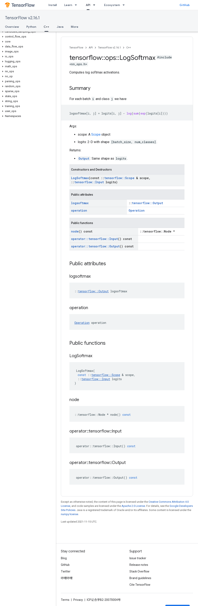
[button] (27, 31)
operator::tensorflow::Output (95, 246)
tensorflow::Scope (119, 178)
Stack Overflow (139, 571)
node (75, 231)
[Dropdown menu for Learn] (77, 5)
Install (52, 5)
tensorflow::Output (147, 203)
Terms (65, 599)
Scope (96, 134)
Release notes (138, 564)
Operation (137, 210)
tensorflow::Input (89, 182)
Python (31, 27)
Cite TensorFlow (139, 584)
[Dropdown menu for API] (95, 5)
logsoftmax (80, 203)
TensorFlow (76, 47)
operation (79, 210)
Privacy (78, 599)
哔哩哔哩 (67, 578)
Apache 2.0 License (133, 505)
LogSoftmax (80, 178)
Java (60, 27)
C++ (128, 47)
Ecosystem (112, 5)
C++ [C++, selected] (46, 27)
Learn (68, 5)
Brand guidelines (140, 578)
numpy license (69, 514)
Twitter (65, 571)
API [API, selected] (88, 5)
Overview (12, 27)
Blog (64, 558)
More (74, 27)
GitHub (185, 5)
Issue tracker (137, 558)
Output (84, 158)
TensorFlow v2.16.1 (22, 17)
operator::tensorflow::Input (94, 239)
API (91, 47)
